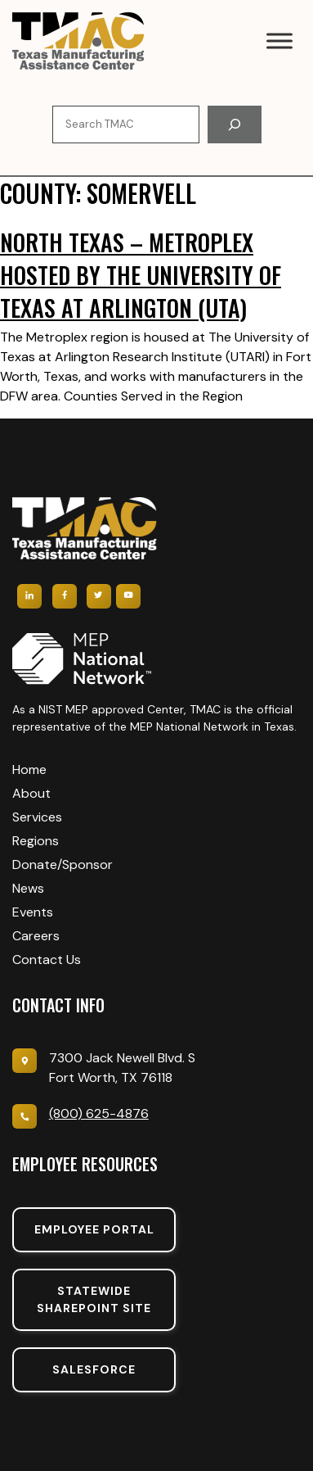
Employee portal (94, 1229)
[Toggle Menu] (279, 40)
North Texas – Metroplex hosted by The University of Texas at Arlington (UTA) (140, 274)
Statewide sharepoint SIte (94, 1299)
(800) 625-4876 (99, 1113)
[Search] (235, 124)
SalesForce (94, 1369)
